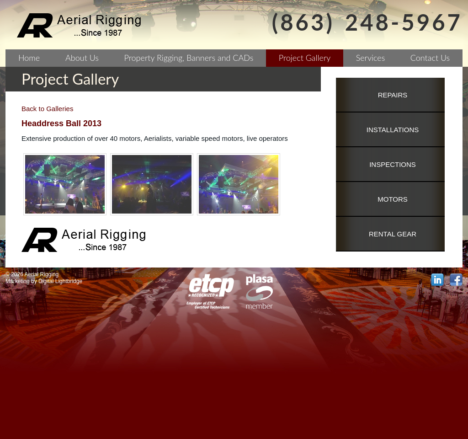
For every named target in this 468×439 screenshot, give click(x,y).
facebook (456, 279)
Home (29, 58)
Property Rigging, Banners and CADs (189, 58)
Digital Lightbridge (60, 281)
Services (370, 58)
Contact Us (430, 58)
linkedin (437, 279)
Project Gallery (305, 58)
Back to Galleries (47, 108)
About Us (82, 58)
